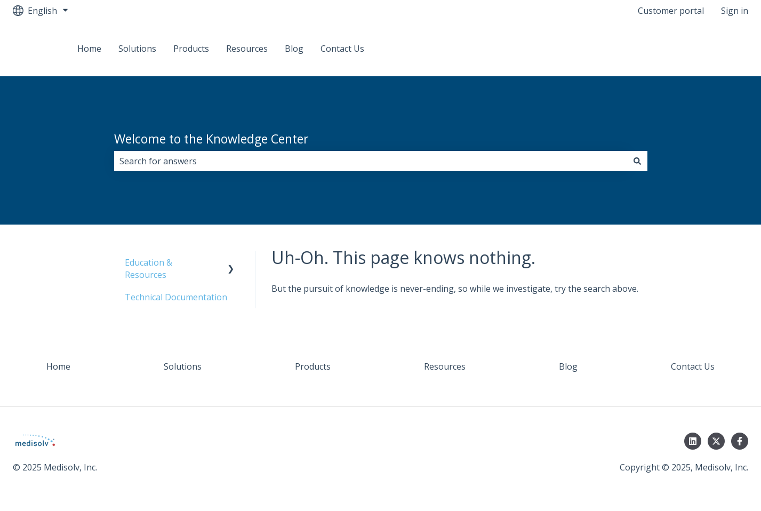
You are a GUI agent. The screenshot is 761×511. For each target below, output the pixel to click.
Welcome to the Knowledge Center (211, 138)
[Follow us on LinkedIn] (692, 441)
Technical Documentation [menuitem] (176, 297)
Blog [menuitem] (568, 366)
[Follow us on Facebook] (739, 441)
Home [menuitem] (58, 366)
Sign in (734, 11)
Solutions (137, 48)
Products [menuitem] (313, 366)
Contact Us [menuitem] (693, 366)
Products (191, 48)
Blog (294, 48)
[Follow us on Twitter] (716, 441)
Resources (247, 48)
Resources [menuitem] (445, 366)
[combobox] (370, 161)
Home (89, 48)
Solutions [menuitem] (183, 366)
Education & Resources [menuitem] (148, 268)
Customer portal (671, 11)
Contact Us (342, 48)
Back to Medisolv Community (680, 48)
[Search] (637, 161)
